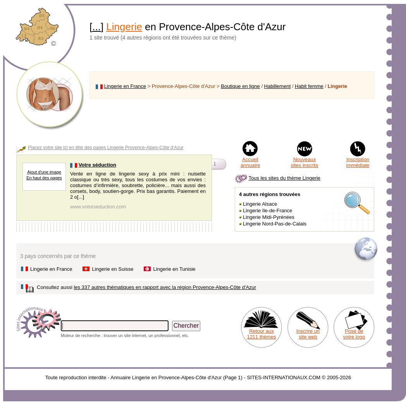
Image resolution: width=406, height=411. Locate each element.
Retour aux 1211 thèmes (261, 334)
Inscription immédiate (358, 162)
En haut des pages (44, 177)
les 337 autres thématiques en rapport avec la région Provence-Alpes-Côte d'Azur (165, 287)
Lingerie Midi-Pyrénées (268, 217)
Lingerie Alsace (260, 204)
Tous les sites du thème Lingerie (284, 178)
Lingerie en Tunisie (174, 269)
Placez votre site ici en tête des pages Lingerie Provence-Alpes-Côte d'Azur (106, 147)
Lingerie (124, 27)
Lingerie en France (125, 86)
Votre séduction (97, 165)
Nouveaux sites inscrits (304, 162)
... (96, 27)
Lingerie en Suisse (112, 269)
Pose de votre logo (354, 334)
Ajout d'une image (44, 172)
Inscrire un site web (308, 334)
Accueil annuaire (250, 162)
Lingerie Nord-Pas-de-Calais (274, 224)
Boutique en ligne (240, 86)
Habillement (277, 86)
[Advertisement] (231, 119)
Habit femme (309, 86)
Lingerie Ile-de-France (267, 210)
